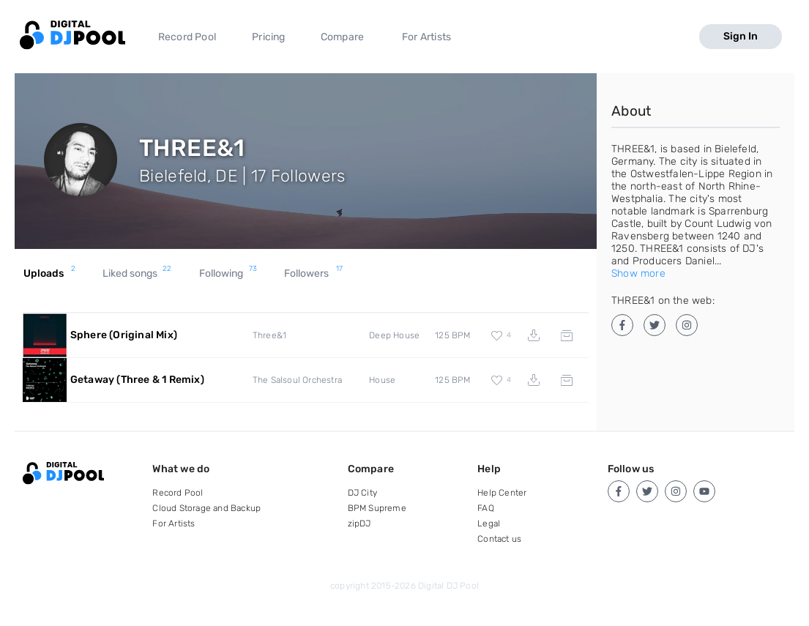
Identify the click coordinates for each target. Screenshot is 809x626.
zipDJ (359, 523)
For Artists (426, 37)
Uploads (49, 274)
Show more (638, 273)
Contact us (499, 539)
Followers (313, 274)
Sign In (740, 36)
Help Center (501, 493)
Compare (342, 37)
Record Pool (187, 37)
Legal (488, 523)
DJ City (362, 493)
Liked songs (136, 274)
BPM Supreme (377, 508)
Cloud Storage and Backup (206, 508)
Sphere (123, 335)
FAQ (485, 508)
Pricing (268, 37)
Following (228, 274)
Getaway (137, 379)
